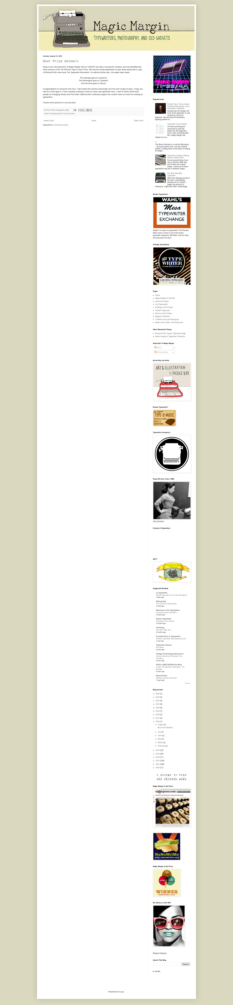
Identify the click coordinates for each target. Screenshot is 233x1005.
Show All (187, 683)
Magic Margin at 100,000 (165, 298)
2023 (158, 697)
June (160, 735)
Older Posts (138, 121)
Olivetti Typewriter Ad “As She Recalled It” (171, 595)
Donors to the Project (163, 313)
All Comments (161, 352)
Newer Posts (49, 121)
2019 (158, 711)
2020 (158, 708)
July (160, 732)
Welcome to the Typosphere (168, 610)
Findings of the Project (164, 307)
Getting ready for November (166, 678)
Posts (158, 348)
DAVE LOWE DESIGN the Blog (169, 665)
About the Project (162, 301)
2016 (158, 721)
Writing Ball (161, 601)
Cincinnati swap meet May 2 (166, 612)
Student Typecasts (162, 310)
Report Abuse (159, 953)
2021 (158, 704)
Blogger (121, 992)
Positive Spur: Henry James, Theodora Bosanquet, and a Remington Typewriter (178, 106)
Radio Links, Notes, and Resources (169, 322)
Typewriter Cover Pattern (177, 124)
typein (73, 113)
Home (94, 121)
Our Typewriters (161, 304)
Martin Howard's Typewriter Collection (170, 336)
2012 (158, 761)
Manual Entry (161, 676)
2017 (158, 718)
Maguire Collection (162, 316)
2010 (158, 768)
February (161, 746)
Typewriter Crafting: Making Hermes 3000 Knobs (178, 157)
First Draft (66, 113)
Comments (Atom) (61, 125)
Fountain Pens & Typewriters (168, 636)
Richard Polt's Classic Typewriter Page (170, 333)
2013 (158, 757)
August (161, 725)
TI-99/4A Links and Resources (167, 319)
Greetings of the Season (165, 621)
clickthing (160, 628)
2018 (158, 714)
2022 (158, 701)
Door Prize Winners (60, 61)
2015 (158, 750)
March (160, 742)
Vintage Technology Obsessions (169, 654)
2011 (158, 764)
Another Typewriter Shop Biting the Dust (171, 639)
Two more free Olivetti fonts (166, 604)
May (160, 739)
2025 (158, 694)
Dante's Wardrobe (163, 619)
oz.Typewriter (161, 593)
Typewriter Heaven (164, 645)
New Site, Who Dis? (163, 630)
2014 (158, 754)
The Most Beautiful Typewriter (174, 174)
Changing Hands (56, 113)
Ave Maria (160, 647)
